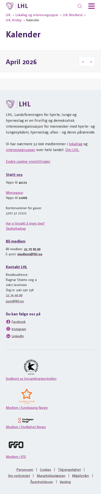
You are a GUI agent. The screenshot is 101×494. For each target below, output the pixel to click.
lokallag (76, 143)
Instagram (16, 328)
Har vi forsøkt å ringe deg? (25, 223)
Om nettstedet (19, 475)
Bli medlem (16, 241)
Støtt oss (14, 174)
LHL (8, 14)
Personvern (25, 469)
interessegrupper (20, 149)
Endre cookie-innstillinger (28, 161)
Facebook (16, 321)
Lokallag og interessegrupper (37, 14)
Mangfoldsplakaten (51, 475)
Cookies (45, 469)
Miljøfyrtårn (80, 475)
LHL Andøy (14, 20)
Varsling (65, 481)
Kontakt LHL (16, 266)
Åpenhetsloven (41, 481)
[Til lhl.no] (17, 6)
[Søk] (80, 6)
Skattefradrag (16, 228)
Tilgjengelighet (69, 469)
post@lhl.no (15, 301)
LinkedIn (15, 336)
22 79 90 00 (32, 249)
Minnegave (14, 192)
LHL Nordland (73, 14)
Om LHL (72, 149)
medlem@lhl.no (29, 254)
